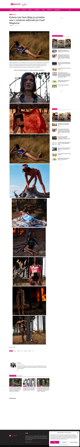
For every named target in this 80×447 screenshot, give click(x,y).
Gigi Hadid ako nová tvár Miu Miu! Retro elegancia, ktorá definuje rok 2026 (63, 124)
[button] (77, 432)
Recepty (30, 9)
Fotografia (37, 9)
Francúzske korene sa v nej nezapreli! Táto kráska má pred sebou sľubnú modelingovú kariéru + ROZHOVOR (29, 388)
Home (10, 12)
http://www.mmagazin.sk (20, 364)
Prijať (55, 442)
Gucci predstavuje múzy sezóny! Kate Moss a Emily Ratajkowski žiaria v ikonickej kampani (60, 45)
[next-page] (12, 393)
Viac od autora (19, 375)
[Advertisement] (62, 27)
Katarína (11, 25)
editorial (18, 350)
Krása (44, 9)
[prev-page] (10, 393)
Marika (54, 47)
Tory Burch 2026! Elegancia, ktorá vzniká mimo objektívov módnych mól (60, 118)
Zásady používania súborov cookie (63, 444)
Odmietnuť (64, 442)
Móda (11, 9)
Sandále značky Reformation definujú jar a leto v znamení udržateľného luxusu (64, 143)
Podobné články (13, 375)
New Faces (17, 12)
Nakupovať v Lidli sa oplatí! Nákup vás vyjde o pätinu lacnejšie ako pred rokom (64, 149)
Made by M (50, 9)
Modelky (17, 9)
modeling (25, 350)
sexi (33, 350)
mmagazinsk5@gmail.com (36, 442)
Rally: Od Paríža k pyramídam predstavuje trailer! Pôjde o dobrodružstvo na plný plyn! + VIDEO (64, 137)
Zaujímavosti (57, 9)
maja (22, 350)
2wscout (14, 350)
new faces (29, 350)
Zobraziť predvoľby (73, 442)
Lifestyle (24, 9)
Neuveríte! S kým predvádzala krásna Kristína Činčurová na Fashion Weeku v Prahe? (64, 63)
